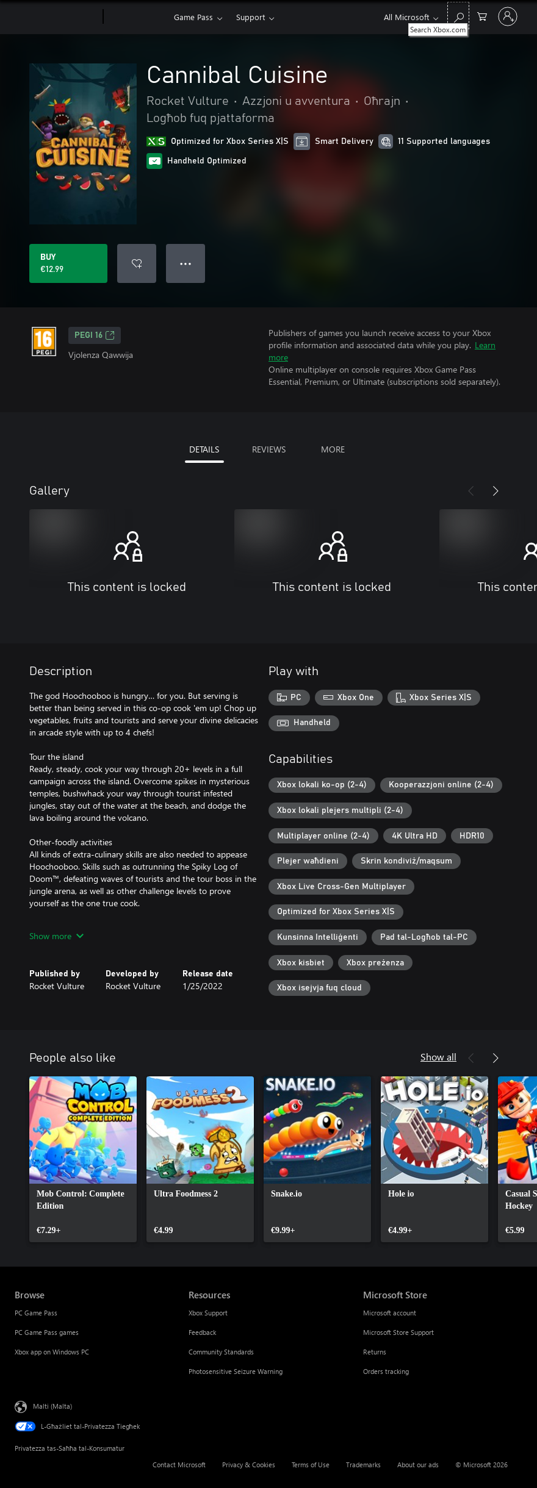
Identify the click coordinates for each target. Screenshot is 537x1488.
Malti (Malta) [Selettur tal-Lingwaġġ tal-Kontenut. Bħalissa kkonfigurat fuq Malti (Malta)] (52, 1406)
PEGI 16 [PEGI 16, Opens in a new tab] (94, 335)
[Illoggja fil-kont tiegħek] (507, 16)
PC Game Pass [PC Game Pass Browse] (36, 1313)
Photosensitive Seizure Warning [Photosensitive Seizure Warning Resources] (236, 1371)
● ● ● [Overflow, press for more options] (186, 263)
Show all (438, 1056)
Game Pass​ (193, 17)
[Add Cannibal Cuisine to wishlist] (136, 263)
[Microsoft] (56, 17)
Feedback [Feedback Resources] (202, 1332)
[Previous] (471, 490)
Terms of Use (311, 1464)
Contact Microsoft (179, 1464)
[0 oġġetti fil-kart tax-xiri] (482, 15)
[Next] (495, 490)
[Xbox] (137, 17)
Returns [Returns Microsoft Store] (374, 1352)
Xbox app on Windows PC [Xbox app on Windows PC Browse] (52, 1352)
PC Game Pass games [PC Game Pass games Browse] (47, 1332)
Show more (56, 936)
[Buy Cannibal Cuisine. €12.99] (68, 263)
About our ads (418, 1464)
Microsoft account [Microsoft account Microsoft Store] (389, 1313)
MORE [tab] (333, 449)
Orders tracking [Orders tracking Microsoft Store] (386, 1371)
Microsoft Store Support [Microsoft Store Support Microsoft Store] (398, 1332)
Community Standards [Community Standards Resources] (221, 1352)
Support (250, 17)
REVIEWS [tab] (269, 449)
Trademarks (363, 1464)
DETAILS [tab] (204, 449)
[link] (83, 1159)
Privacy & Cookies (248, 1464)
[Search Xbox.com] (458, 15)
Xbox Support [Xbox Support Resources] (208, 1313)
